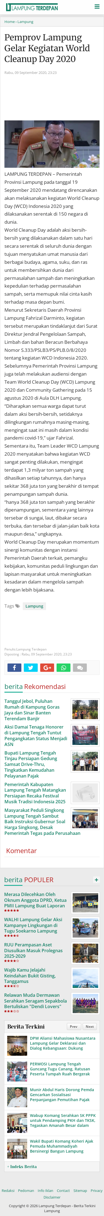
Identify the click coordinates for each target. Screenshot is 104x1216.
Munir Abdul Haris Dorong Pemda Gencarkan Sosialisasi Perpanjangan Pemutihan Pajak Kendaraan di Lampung (62, 1097)
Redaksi (8, 1190)
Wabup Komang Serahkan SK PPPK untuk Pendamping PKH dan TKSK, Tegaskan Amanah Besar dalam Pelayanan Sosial (63, 1123)
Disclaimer (52, 1197)
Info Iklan (45, 1190)
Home (9, 21)
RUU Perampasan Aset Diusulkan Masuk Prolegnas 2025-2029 (33, 950)
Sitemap (80, 1190)
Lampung (34, 606)
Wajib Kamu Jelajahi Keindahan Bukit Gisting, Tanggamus (30, 976)
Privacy (97, 1190)
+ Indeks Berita (22, 1167)
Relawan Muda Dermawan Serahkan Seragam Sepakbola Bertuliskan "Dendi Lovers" (35, 1001)
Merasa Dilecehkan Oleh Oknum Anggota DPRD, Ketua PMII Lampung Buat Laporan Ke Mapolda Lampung (35, 903)
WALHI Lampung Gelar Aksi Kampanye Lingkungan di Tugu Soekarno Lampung (33, 925)
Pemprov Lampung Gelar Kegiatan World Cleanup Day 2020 (47, 48)
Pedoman (26, 1190)
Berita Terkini (25, 1026)
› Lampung (24, 21)
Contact (63, 1190)
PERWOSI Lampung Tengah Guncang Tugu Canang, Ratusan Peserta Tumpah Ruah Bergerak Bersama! (60, 1071)
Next (90, 1026)
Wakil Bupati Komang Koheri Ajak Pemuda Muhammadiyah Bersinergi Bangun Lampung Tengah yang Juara (61, 1148)
